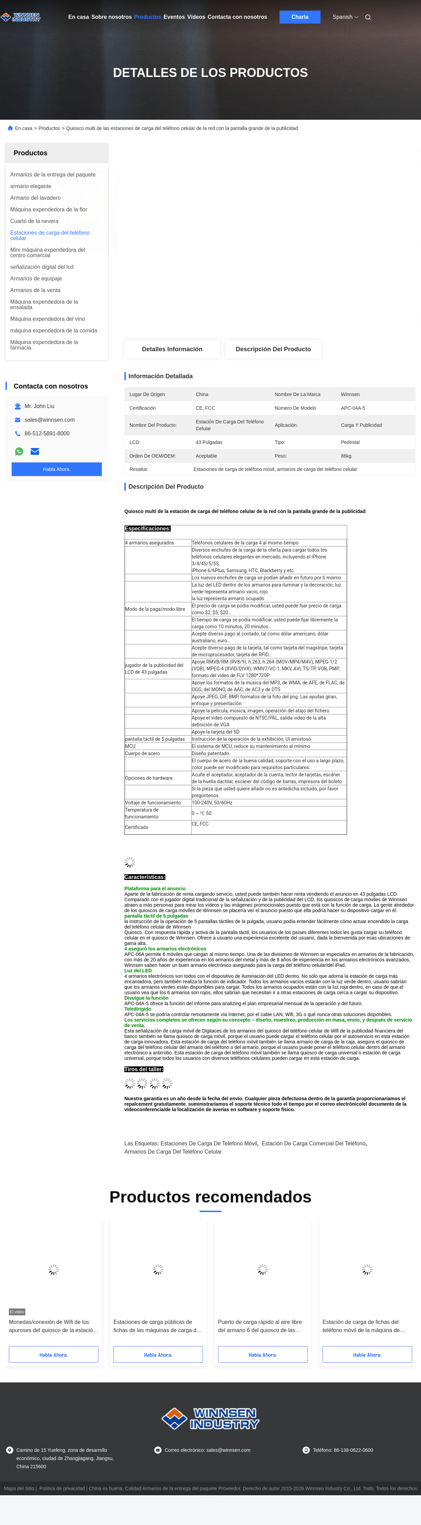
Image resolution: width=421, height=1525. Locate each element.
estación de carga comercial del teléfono (314, 1143)
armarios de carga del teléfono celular (173, 1152)
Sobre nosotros (111, 17)
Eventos (174, 17)
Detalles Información (172, 349)
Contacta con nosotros (237, 17)
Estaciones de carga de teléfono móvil (209, 1143)
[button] (27, 1285)
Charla (300, 17)
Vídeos (196, 17)
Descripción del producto (273, 349)
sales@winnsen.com (50, 420)
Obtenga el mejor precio (306, 317)
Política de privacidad (62, 1488)
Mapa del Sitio (19, 1488)
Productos (147, 17)
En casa (78, 17)
